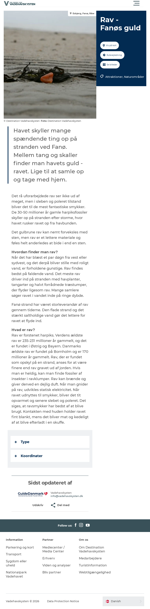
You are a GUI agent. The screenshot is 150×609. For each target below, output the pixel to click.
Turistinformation (93, 565)
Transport (13, 554)
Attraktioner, (114, 77)
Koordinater (29, 456)
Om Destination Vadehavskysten (92, 549)
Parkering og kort (20, 547)
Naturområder (134, 77)
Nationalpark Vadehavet (16, 574)
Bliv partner (51, 572)
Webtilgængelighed (95, 572)
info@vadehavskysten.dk (67, 496)
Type (22, 442)
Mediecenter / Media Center (53, 549)
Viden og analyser (56, 565)
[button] (92, 3)
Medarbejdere (90, 558)
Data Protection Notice (63, 601)
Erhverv (48, 558)
